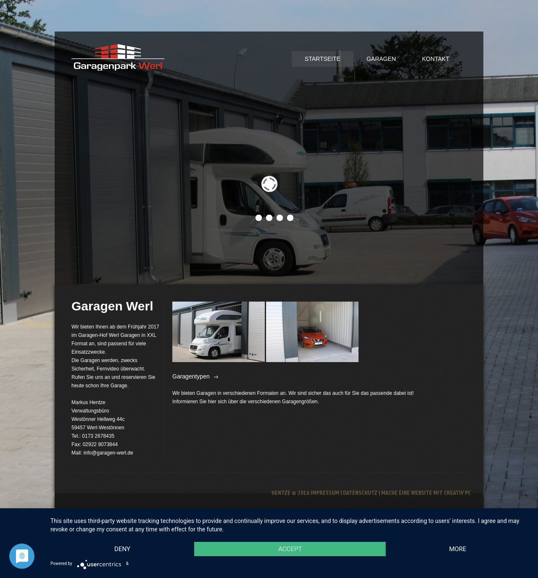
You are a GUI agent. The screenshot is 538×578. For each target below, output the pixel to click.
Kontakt (435, 58)
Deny (122, 549)
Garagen (381, 58)
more (457, 549)
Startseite (322, 58)
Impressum (325, 493)
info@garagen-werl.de (108, 453)
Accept (290, 549)
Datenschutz (360, 493)
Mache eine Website (406, 493)
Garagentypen (191, 376)
